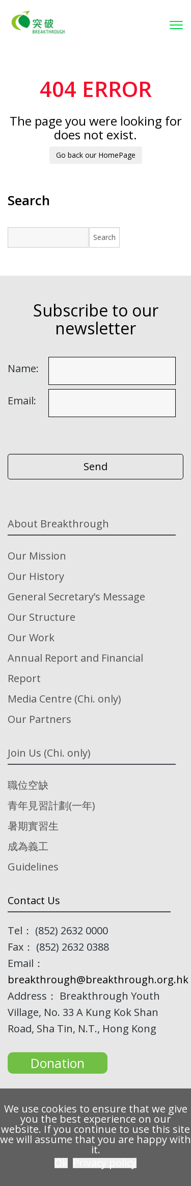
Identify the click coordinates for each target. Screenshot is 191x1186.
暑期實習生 (33, 826)
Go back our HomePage (95, 155)
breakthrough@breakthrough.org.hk (98, 979)
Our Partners (39, 719)
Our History (36, 576)
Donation (58, 1063)
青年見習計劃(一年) (51, 805)
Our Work (31, 637)
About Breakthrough (58, 523)
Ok (61, 1163)
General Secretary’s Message (76, 596)
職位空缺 (28, 785)
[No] (178, 1137)
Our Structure (41, 617)
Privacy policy (105, 1163)
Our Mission (37, 556)
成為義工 (28, 846)
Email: (22, 400)
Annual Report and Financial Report (75, 668)
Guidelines (33, 867)
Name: (23, 368)
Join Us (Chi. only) (49, 753)
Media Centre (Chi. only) (64, 699)
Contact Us (34, 900)
